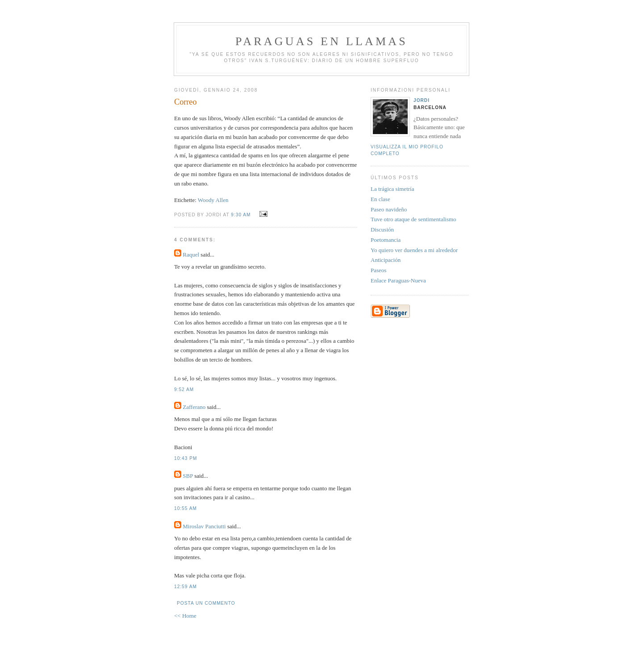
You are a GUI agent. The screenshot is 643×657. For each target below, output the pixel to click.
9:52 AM (184, 389)
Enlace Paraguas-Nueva (398, 280)
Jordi (421, 100)
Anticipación (386, 260)
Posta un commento (206, 603)
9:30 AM (241, 214)
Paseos (378, 270)
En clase (380, 199)
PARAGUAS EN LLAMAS (321, 41)
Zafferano (194, 407)
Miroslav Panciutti (204, 526)
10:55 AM (185, 508)
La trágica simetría (392, 188)
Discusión (382, 229)
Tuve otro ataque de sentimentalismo (413, 219)
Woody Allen (213, 200)
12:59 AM (185, 586)
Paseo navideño (389, 209)
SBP (188, 475)
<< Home (185, 615)
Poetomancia (386, 239)
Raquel (191, 254)
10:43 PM (185, 458)
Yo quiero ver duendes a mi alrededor (414, 250)
